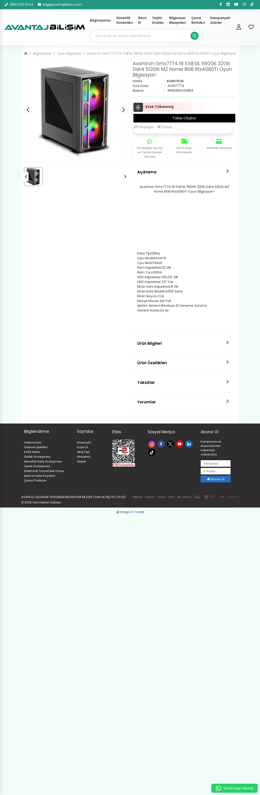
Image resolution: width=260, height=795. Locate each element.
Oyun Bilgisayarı (69, 53)
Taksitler (146, 382)
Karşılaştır (144, 127)
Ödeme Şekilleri (36, 447)
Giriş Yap (83, 452)
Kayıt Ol (82, 447)
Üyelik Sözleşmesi (37, 466)
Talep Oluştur (184, 118)
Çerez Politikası (35, 480)
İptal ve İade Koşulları (39, 476)
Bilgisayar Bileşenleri (177, 20)
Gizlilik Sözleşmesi (37, 457)
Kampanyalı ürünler (220, 20)
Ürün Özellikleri (152, 363)
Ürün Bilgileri (149, 343)
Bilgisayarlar (100, 20)
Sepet (81, 461)
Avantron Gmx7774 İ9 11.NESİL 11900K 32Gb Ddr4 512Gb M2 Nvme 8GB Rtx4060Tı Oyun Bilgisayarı (161, 53)
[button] (123, 110)
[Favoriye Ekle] (138, 107)
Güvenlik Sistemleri (124, 20)
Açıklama (146, 172)
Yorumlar (146, 402)
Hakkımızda (32, 442)
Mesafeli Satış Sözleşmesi (43, 461)
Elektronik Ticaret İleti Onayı (44, 471)
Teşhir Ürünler (158, 20)
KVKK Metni (32, 452)
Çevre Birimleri (198, 20)
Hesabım (83, 457)
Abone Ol (215, 479)
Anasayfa (84, 442)
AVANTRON (175, 81)
